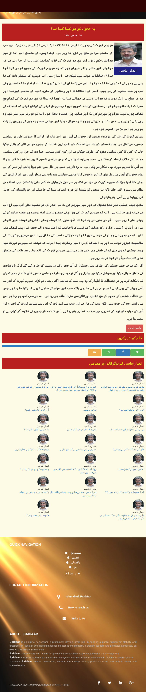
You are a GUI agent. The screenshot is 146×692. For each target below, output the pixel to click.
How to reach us (78, 607)
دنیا (75, 567)
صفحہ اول (75, 552)
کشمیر (75, 557)
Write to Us (78, 618)
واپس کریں (134, 327)
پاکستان (75, 562)
